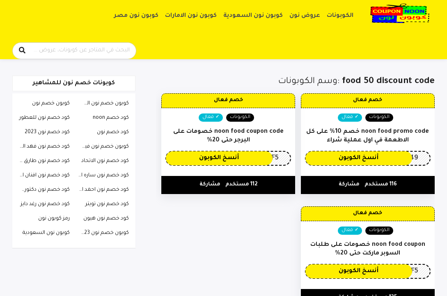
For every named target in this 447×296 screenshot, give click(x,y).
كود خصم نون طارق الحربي (42, 161)
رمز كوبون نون (54, 219)
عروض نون (304, 16)
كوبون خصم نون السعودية (101, 103)
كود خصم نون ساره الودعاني (101, 175)
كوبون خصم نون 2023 (103, 233)
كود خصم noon (111, 118)
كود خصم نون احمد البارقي (101, 190)
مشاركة (349, 184)
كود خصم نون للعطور (44, 118)
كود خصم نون (113, 132)
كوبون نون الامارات (191, 16)
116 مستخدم (380, 184)
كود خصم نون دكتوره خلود (42, 190)
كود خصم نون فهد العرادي (42, 147)
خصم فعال (367, 100)
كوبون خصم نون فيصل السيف (101, 147)
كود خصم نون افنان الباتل (42, 175)
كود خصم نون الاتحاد (105, 161)
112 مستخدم (241, 184)
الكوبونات (340, 16)
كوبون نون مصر (136, 16)
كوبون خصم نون (51, 103)
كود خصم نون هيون (106, 219)
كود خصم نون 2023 (47, 132)
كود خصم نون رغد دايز (45, 204)
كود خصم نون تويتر (107, 204)
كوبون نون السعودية (253, 16)
